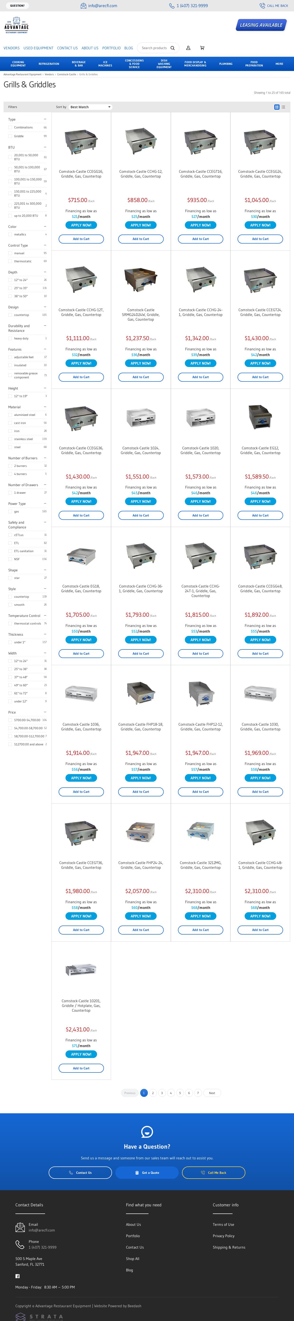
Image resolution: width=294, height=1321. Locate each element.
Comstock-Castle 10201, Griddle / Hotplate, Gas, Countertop (81, 1005)
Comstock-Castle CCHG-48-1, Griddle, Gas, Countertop (260, 865)
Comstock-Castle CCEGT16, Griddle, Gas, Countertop (201, 174)
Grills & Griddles (88, 74)
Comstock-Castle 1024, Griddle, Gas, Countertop (141, 450)
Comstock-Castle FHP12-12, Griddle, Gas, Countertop (200, 726)
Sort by (61, 107)
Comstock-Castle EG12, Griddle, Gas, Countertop (260, 450)
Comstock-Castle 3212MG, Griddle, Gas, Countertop (201, 865)
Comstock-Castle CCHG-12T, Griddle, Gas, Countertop (81, 312)
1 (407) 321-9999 (42, 1247)
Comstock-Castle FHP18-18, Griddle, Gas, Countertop (140, 726)
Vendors (12, 48)
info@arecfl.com (42, 1230)
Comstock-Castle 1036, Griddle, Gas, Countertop (81, 726)
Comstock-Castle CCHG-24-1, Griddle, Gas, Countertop (201, 312)
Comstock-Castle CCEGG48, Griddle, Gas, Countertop (260, 588)
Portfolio (111, 48)
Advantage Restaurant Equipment (23, 74)
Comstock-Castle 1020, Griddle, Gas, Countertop (201, 450)
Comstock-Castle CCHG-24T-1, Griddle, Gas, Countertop (201, 591)
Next (212, 1093)
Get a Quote (147, 1173)
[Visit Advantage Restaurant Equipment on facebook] (17, 1275)
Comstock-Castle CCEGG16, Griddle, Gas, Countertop (81, 174)
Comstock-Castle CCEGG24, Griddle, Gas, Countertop (260, 174)
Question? (17, 5)
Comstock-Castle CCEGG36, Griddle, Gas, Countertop (81, 450)
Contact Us (67, 48)
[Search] (158, 47)
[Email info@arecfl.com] (99, 6)
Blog (128, 48)
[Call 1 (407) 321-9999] (188, 6)
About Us (90, 48)
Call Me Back (274, 6)
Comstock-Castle (66, 74)
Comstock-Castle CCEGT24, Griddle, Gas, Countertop (260, 312)
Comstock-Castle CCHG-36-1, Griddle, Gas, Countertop (141, 588)
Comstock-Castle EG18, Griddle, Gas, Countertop (81, 588)
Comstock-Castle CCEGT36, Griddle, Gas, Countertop (81, 865)
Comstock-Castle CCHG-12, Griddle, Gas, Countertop (141, 174)
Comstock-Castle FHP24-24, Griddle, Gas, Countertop (140, 865)
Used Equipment (38, 48)
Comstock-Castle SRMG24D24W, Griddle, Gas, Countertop (141, 314)
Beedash (134, 1305)
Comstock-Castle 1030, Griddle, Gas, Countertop (260, 726)
